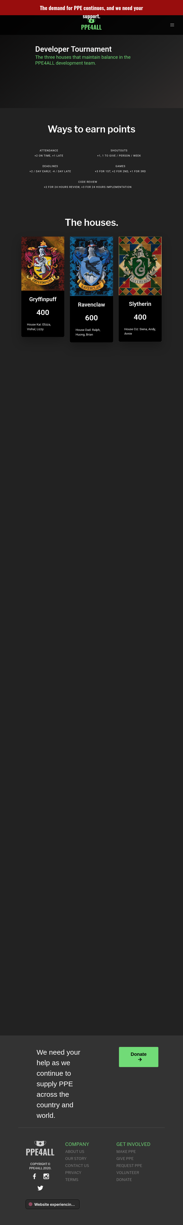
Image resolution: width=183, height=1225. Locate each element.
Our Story (76, 1158)
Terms (71, 1179)
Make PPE (126, 1151)
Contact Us (77, 1165)
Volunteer (127, 1172)
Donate (139, 1057)
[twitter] (40, 1188)
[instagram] (46, 1176)
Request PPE (129, 1165)
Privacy (73, 1172)
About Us (74, 1151)
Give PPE (124, 1158)
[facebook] (34, 1176)
